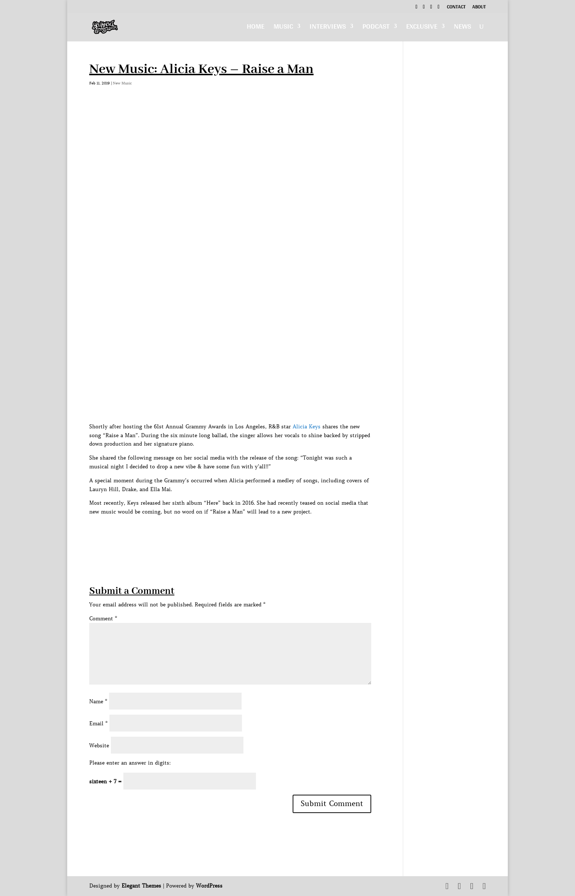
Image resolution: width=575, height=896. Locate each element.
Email (98, 723)
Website (99, 745)
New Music (122, 83)
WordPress (209, 885)
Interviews (328, 28)
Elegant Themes (141, 885)
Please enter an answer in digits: (130, 762)
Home (255, 28)
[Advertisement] (223, 532)
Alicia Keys (307, 426)
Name (98, 701)
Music (283, 28)
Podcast (376, 28)
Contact (456, 7)
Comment (103, 618)
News (462, 28)
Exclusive (421, 28)
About (479, 7)
